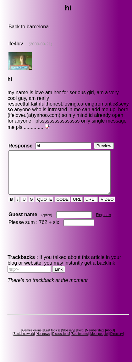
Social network (24, 342)
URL (77, 207)
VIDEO (107, 207)
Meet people (98, 342)
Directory (116, 342)
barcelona (38, 26)
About (110, 339)
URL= (90, 207)
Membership (94, 339)
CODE (62, 207)
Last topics (51, 339)
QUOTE (44, 207)
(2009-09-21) (40, 44)
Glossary (68, 339)
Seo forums (80, 342)
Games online (32, 339)
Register (103, 223)
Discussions (60, 342)
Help (80, 339)
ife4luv (15, 43)
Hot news (43, 342)
